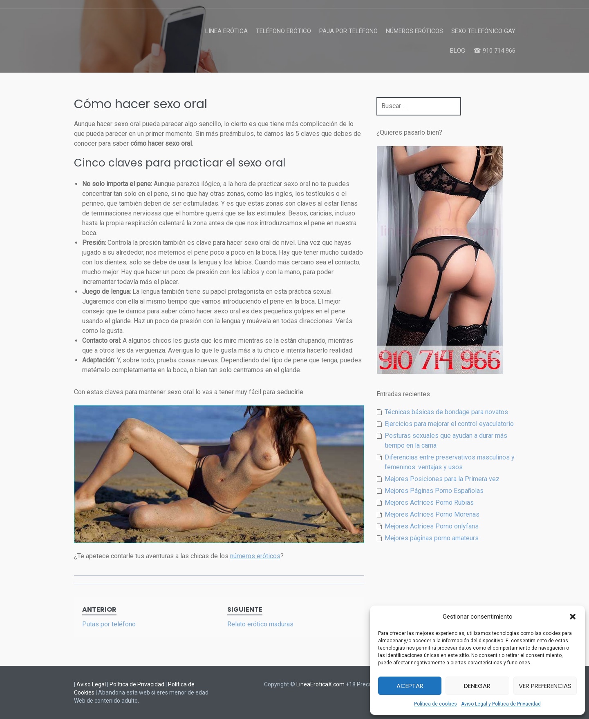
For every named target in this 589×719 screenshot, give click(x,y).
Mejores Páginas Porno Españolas (434, 491)
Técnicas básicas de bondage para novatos (446, 412)
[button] (573, 616)
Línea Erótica (226, 31)
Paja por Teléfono (348, 31)
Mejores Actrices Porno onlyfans (432, 526)
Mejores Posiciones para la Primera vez (442, 479)
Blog (457, 50)
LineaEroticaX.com (320, 684)
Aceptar (409, 685)
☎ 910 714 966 (494, 50)
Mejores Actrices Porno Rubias (429, 502)
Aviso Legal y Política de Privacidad (501, 704)
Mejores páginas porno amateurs (432, 538)
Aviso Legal (91, 684)
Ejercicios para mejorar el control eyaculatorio (449, 424)
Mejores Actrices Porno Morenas (432, 514)
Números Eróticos (414, 31)
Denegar (477, 685)
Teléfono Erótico (283, 31)
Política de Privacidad (137, 684)
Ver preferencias (545, 685)
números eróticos (255, 556)
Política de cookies (435, 704)
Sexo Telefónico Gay (483, 31)
